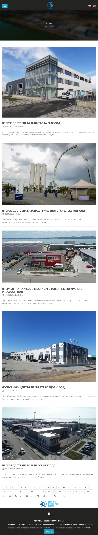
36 (16, 496)
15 (80, 487)
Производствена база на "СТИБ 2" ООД (29, 465)
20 (15, 491)
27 (54, 491)
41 (44, 496)
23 (32, 491)
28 (60, 491)
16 (85, 487)
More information (82, 528)
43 (55, 496)
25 (43, 491)
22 (26, 491)
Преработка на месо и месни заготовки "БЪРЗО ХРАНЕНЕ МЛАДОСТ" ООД (42, 290)
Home (45, 26)
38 (27, 496)
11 (59, 487)
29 (65, 491)
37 (21, 496)
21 (21, 491)
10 (53, 487)
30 (71, 491)
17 (91, 487)
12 (64, 487)
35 (10, 496)
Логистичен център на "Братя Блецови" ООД (33, 387)
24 (37, 491)
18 (4, 491)
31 (76, 491)
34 (4, 496)
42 (49, 496)
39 (32, 496)
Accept (49, 531)
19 (10, 491)
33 (88, 491)
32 (82, 491)
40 (38, 496)
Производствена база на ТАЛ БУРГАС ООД (31, 123)
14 (75, 487)
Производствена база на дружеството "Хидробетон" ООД (43, 210)
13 (69, 487)
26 (49, 491)
